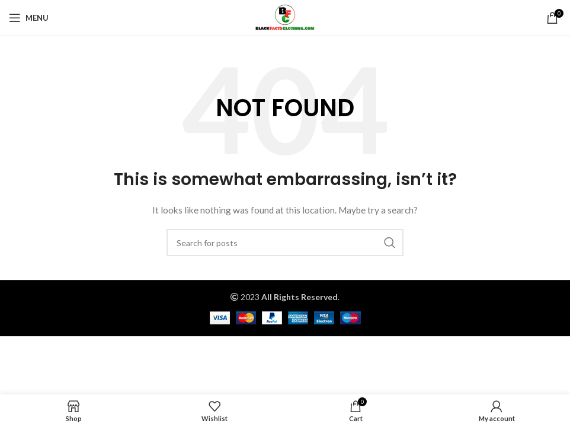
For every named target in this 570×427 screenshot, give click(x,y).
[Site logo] (285, 17)
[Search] (285, 242)
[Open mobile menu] (29, 18)
